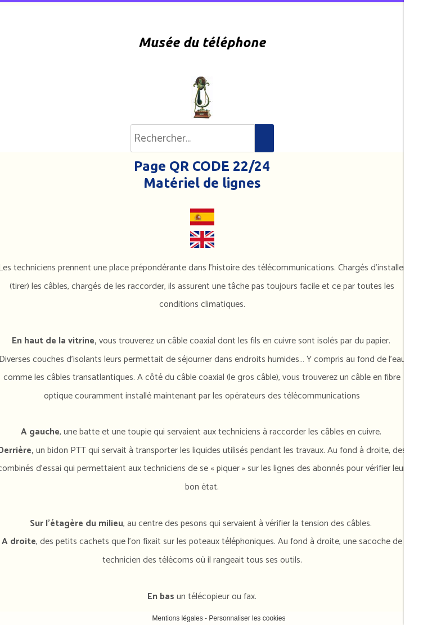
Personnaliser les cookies (247, 618)
